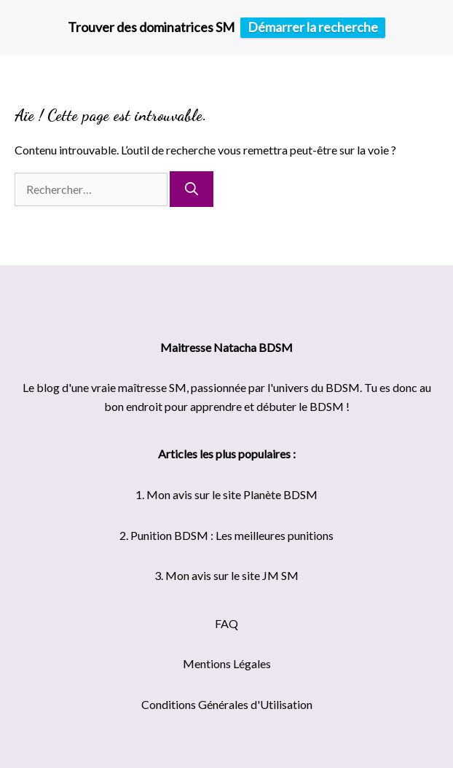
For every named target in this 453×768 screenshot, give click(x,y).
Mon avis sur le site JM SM (232, 575)
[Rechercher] (191, 189)
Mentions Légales (227, 663)
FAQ (226, 623)
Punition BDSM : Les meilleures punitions (232, 535)
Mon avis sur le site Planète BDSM (232, 494)
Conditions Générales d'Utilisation (226, 704)
